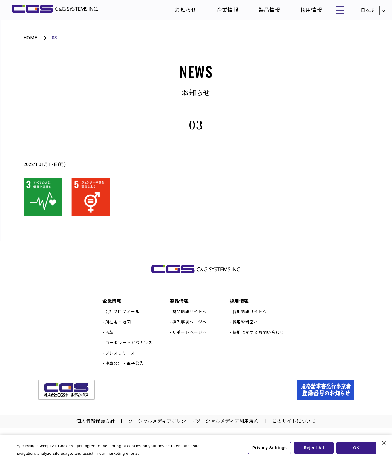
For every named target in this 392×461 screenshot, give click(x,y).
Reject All (313, 447)
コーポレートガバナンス (128, 348)
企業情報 (222, 11)
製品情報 (264, 11)
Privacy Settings (269, 447)
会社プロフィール (122, 317)
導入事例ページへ (189, 327)
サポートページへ (189, 338)
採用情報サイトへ (250, 317)
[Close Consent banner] (384, 443)
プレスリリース (120, 359)
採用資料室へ (245, 327)
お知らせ (180, 11)
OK (356, 447)
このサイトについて (294, 427)
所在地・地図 (118, 327)
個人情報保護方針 (95, 427)
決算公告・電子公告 (124, 369)
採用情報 (306, 11)
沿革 (109, 338)
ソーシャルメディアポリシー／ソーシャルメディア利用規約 (193, 427)
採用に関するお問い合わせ (258, 338)
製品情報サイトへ (189, 317)
